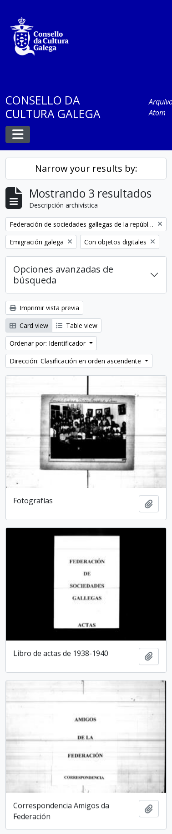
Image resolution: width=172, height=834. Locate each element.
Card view (29, 325)
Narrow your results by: (86, 168)
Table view (76, 325)
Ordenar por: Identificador (48, 343)
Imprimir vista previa (44, 307)
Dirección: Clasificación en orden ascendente (76, 361)
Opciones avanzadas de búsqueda (63, 274)
